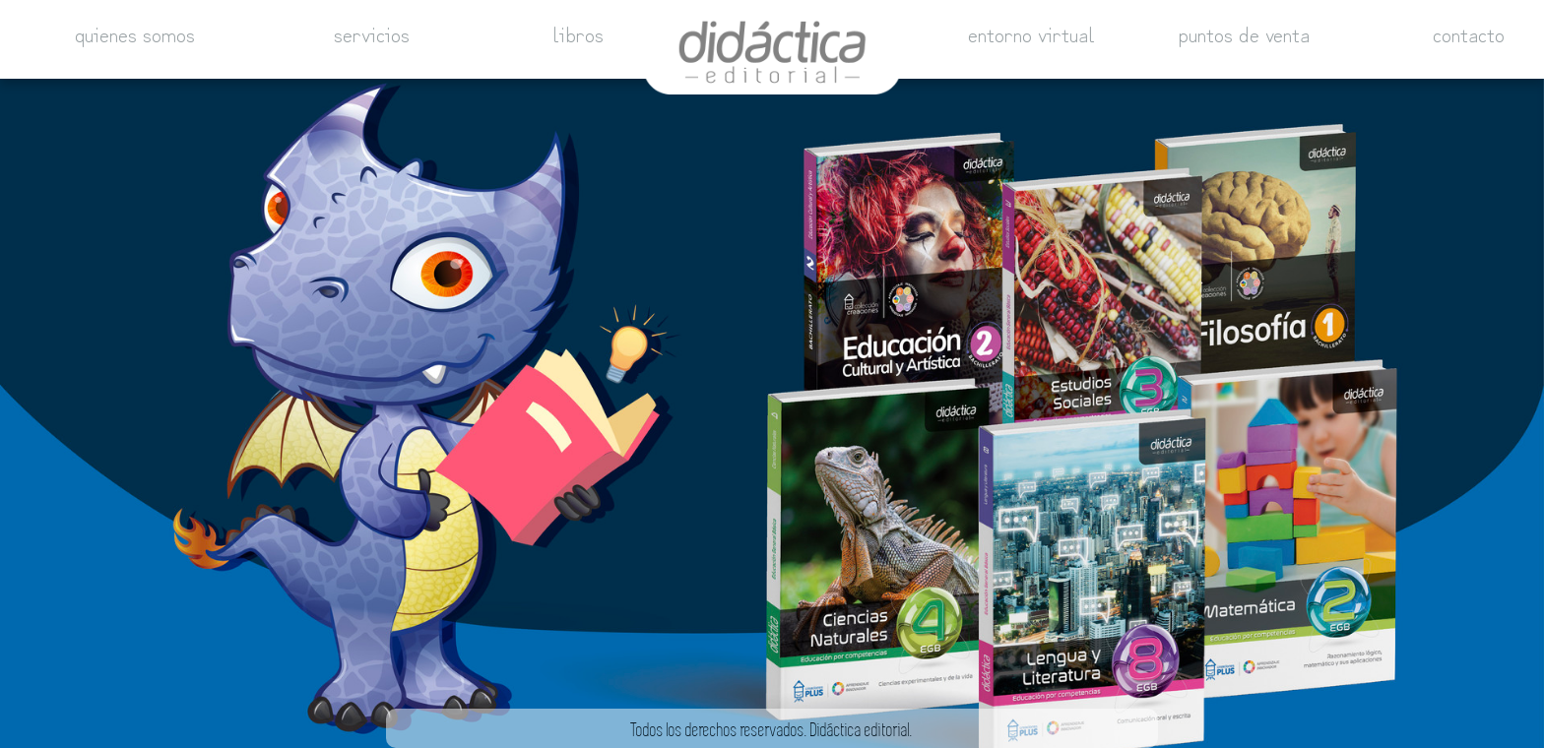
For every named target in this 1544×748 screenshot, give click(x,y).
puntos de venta (1244, 30)
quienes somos (135, 30)
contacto (1469, 30)
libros (578, 30)
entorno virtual (1031, 30)
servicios (372, 30)
